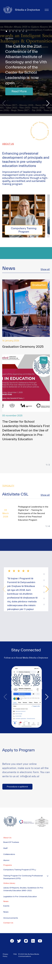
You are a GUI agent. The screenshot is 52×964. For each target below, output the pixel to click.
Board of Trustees (11, 842)
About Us (7, 838)
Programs (7, 865)
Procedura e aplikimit (17, 786)
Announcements (10, 918)
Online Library (9, 883)
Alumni (6, 860)
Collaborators (9, 854)
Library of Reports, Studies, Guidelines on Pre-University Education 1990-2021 (23, 889)
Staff (5, 848)
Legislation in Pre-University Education (20, 897)
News (5, 901)
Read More (19, 91)
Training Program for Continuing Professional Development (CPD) (23, 877)
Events (6, 906)
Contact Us (8, 923)
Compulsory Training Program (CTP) (18, 870)
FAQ (15, 954)
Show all (45, 269)
